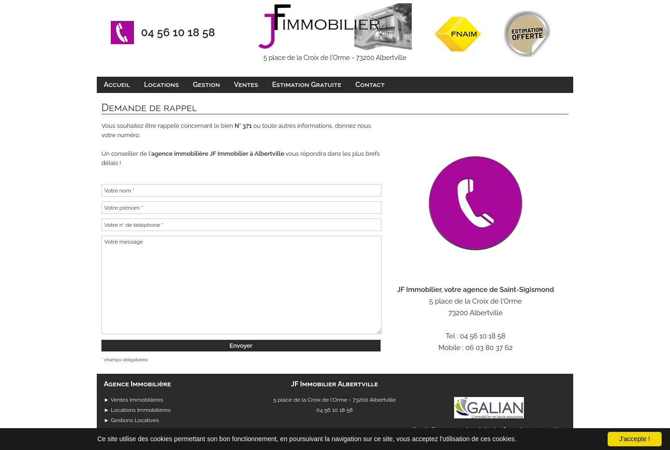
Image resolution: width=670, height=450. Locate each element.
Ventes (246, 84)
